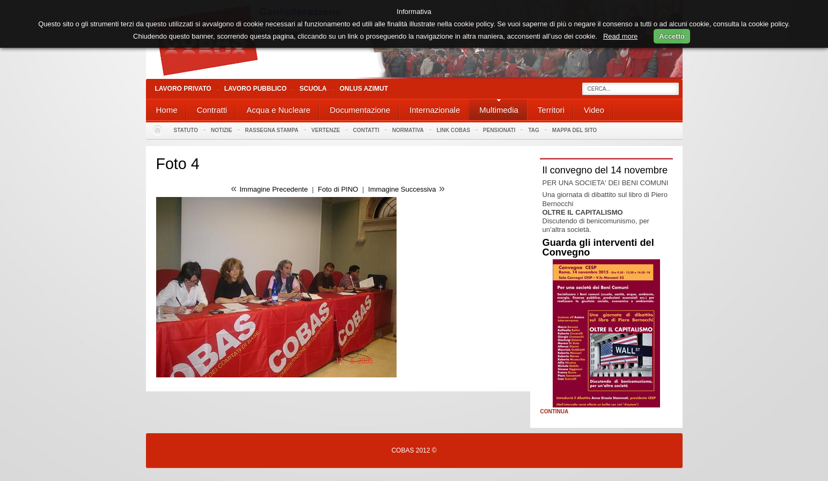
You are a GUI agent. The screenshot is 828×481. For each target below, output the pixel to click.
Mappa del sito (574, 130)
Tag (533, 130)
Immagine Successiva (402, 189)
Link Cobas (453, 130)
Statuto (186, 130)
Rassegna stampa (272, 130)
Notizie (221, 130)
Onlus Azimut (364, 88)
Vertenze (325, 130)
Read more (620, 36)
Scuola (313, 88)
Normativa (408, 130)
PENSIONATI (499, 130)
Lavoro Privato (183, 88)
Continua (554, 411)
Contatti (366, 130)
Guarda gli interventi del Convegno (598, 247)
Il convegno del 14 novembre (605, 170)
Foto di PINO (338, 189)
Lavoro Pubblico (255, 88)
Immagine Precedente (273, 189)
